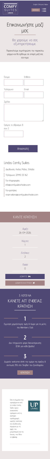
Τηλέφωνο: (8, 89)
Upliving (14, 437)
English (35, 4)
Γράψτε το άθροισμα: (13, 127)
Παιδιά (25, 264)
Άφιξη (25, 228)
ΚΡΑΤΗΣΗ (36, 10)
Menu (44, 10)
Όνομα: (7, 77)
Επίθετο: (27, 77)
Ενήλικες (25, 252)
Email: (26, 89)
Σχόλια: (7, 101)
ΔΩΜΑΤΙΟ (25, 276)
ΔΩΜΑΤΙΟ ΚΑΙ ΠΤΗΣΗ (25, 283)
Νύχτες (25, 241)
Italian (46, 4)
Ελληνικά (41, 4)
